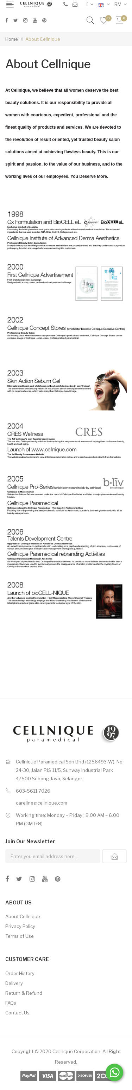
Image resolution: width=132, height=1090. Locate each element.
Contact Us (17, 1012)
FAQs (10, 1003)
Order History (19, 973)
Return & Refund (23, 993)
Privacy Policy (20, 926)
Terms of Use (19, 936)
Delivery (14, 983)
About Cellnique (42, 39)
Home (11, 39)
